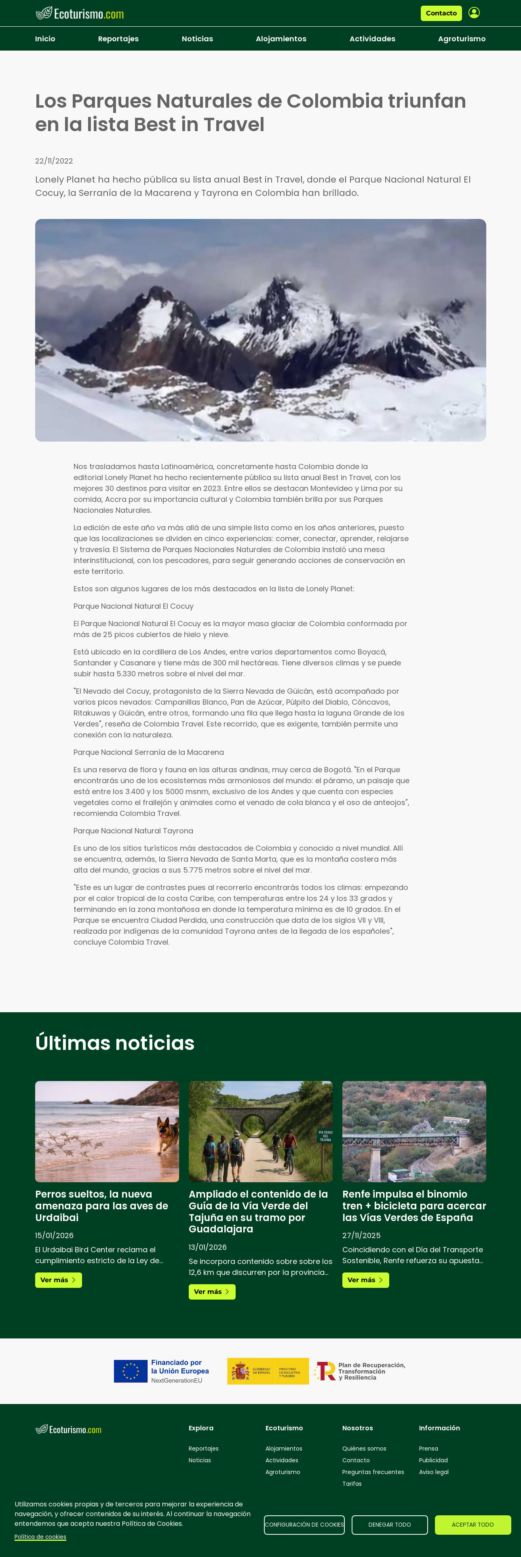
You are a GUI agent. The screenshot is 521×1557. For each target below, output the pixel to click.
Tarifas (352, 1484)
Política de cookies (40, 1537)
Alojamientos (281, 39)
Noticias (197, 39)
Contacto (441, 13)
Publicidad (433, 1460)
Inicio (45, 39)
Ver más (58, 1280)
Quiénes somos (364, 1448)
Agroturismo (462, 39)
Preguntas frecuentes (373, 1472)
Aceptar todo (473, 1525)
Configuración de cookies (304, 1525)
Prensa (428, 1448)
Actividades (372, 39)
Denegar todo (390, 1525)
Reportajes (118, 39)
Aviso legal (434, 1472)
